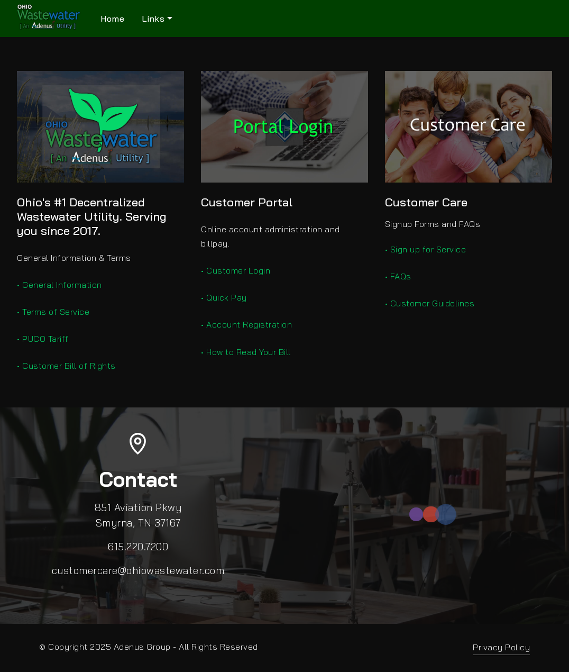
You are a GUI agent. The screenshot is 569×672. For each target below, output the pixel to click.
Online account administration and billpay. (270, 236)
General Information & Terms (74, 257)
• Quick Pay (224, 297)
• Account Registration (246, 324)
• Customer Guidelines (430, 303)
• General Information (59, 284)
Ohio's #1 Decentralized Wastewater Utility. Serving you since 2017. (92, 216)
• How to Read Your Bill (246, 352)
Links (153, 18)
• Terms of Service (53, 311)
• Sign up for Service (425, 249)
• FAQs (398, 276)
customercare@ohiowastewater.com (138, 570)
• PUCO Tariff (43, 338)
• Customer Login (235, 270)
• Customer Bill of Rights (66, 365)
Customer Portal (246, 202)
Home (112, 18)
